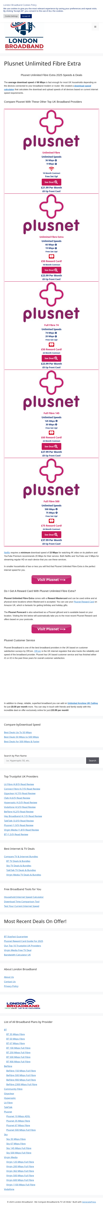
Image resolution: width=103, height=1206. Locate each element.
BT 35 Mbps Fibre (15, 1034)
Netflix (7, 552)
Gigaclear (9, 1093)
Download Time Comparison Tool (21, 901)
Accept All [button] (26, 16)
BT (5, 1029)
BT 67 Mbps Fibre (15, 1043)
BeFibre (8, 1066)
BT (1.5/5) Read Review (16, 834)
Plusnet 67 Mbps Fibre (18, 1125)
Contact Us (10, 981)
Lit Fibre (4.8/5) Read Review (19, 784)
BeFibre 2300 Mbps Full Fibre (21, 1084)
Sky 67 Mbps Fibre (16, 1143)
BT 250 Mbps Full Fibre (18, 1052)
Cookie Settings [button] (11, 16)
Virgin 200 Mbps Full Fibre (20, 1166)
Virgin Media (11, 1157)
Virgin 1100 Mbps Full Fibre (20, 1184)
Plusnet (8, 1111)
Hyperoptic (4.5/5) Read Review (20, 802)
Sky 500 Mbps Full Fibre (18, 1152)
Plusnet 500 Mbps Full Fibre (21, 1129)
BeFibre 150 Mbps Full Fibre (21, 1070)
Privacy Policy (11, 986)
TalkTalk (8, 1107)
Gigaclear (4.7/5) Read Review (20, 793)
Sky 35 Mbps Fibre (16, 1139)
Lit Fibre (8, 1102)
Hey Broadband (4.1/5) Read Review (23, 816)
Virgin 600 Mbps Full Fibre (20, 1180)
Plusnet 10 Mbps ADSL (18, 1116)
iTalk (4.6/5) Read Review (17, 797)
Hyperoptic (10, 1098)
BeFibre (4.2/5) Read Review (19, 811)
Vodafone (9, 1189)
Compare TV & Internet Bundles (21, 856)
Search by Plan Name (15, 755)
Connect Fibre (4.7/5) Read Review (22, 788)
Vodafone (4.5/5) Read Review (20, 807)
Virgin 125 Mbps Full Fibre (20, 1161)
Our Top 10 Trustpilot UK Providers (22, 945)
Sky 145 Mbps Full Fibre (18, 1148)
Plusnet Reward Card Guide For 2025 (23, 941)
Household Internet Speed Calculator (24, 897)
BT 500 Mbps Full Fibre (18, 1057)
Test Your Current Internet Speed (21, 906)
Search (92, 760)
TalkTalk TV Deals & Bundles (21, 870)
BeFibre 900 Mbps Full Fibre (21, 1079)
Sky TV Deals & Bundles (18, 865)
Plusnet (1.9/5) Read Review (18, 825)
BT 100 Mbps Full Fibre (18, 1047)
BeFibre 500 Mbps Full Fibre (21, 1075)
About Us (9, 977)
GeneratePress (89, 1202)
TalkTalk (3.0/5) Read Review (19, 820)
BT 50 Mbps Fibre (15, 1038)
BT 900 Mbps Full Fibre (18, 1061)
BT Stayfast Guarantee (16, 936)
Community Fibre (13, 1088)
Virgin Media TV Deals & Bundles (23, 874)
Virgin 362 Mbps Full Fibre (20, 1170)
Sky (6, 1134)
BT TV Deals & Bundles (18, 861)
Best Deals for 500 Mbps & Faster (21, 741)
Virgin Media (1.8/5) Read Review (21, 829)
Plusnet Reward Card (84, 602)
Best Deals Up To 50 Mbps (18, 732)
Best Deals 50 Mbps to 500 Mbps (21, 736)
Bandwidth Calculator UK (17, 954)
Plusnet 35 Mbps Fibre (18, 1120)
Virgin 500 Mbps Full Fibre (20, 1175)
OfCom (37, 651)
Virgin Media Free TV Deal (17, 950)
